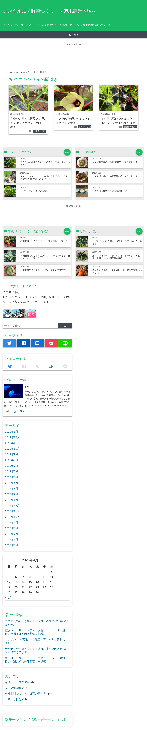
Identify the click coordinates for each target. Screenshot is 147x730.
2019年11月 (12, 443)
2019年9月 (11, 454)
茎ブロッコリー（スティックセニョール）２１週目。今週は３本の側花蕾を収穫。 (116, 256)
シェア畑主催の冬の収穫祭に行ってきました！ (115, 162)
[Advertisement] (52, 52)
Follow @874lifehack (17, 411)
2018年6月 (11, 539)
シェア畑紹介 (13, 687)
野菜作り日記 (39, 131)
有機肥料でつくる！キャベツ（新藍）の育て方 (43, 270)
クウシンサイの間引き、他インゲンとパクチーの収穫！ (27, 123)
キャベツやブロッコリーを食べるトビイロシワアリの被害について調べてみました (45, 177)
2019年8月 (11, 460)
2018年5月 (11, 545)
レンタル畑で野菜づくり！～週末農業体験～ (49, 11)
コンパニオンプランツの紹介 (34, 190)
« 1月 (8, 597)
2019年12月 (12, 437)
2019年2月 (11, 494)
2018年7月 (11, 533)
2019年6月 (11, 471)
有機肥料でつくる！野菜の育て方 (25, 693)
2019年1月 (11, 499)
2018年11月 (12, 511)
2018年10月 (12, 516)
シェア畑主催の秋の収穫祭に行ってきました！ (115, 176)
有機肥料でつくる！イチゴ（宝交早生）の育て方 (44, 241)
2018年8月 (11, 528)
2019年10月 (12, 448)
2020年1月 (11, 431)
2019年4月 (11, 482)
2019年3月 (11, 488)
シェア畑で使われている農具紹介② (109, 190)
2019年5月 (11, 477)
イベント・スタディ (17, 682)
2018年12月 (12, 505)
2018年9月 (11, 522)
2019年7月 (11, 465)
